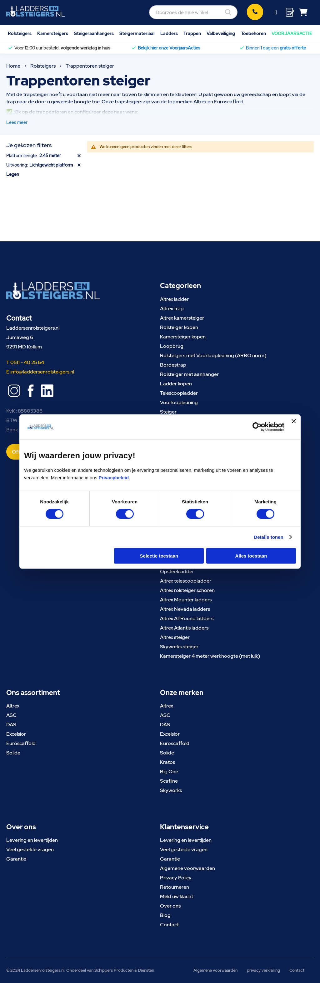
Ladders (169, 33)
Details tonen (268, 537)
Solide (13, 752)
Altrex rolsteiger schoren (187, 590)
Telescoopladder (179, 393)
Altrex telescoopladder (185, 581)
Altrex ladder (174, 299)
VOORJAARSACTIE (292, 33)
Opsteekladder (177, 571)
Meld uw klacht (176, 896)
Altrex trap (172, 308)
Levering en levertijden (32, 840)
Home (13, 66)
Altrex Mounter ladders (186, 599)
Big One (169, 771)
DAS (11, 724)
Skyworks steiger (179, 646)
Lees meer (17, 122)
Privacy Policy (176, 877)
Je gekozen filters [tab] (29, 145)
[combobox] (193, 12)
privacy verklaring (263, 970)
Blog (165, 915)
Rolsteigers (20, 33)
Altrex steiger (175, 637)
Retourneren (174, 887)
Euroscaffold (21, 743)
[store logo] (35, 11)
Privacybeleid (113, 477)
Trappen (192, 33)
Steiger (168, 412)
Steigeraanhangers (94, 33)
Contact (169, 924)
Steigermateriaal (136, 33)
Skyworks (171, 790)
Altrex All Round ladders (186, 618)
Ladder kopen (176, 383)
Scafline (169, 781)
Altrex (12, 706)
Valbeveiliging (221, 33)
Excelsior (16, 734)
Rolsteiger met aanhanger (189, 374)
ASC (11, 715)
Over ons (170, 906)
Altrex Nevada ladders (185, 609)
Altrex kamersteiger (182, 318)
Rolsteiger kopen (179, 327)
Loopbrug (171, 346)
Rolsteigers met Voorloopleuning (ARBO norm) (213, 355)
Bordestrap (173, 365)
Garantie (16, 859)
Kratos (167, 762)
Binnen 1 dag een (276, 48)
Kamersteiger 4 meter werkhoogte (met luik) (210, 656)
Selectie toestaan (159, 555)
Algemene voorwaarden (187, 868)
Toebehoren (253, 33)
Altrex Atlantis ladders (184, 628)
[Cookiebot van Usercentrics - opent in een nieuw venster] (257, 427)
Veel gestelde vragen (30, 849)
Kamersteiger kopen (183, 336)
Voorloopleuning (179, 402)
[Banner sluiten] (294, 427)
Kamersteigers (52, 33)
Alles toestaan (251, 555)
